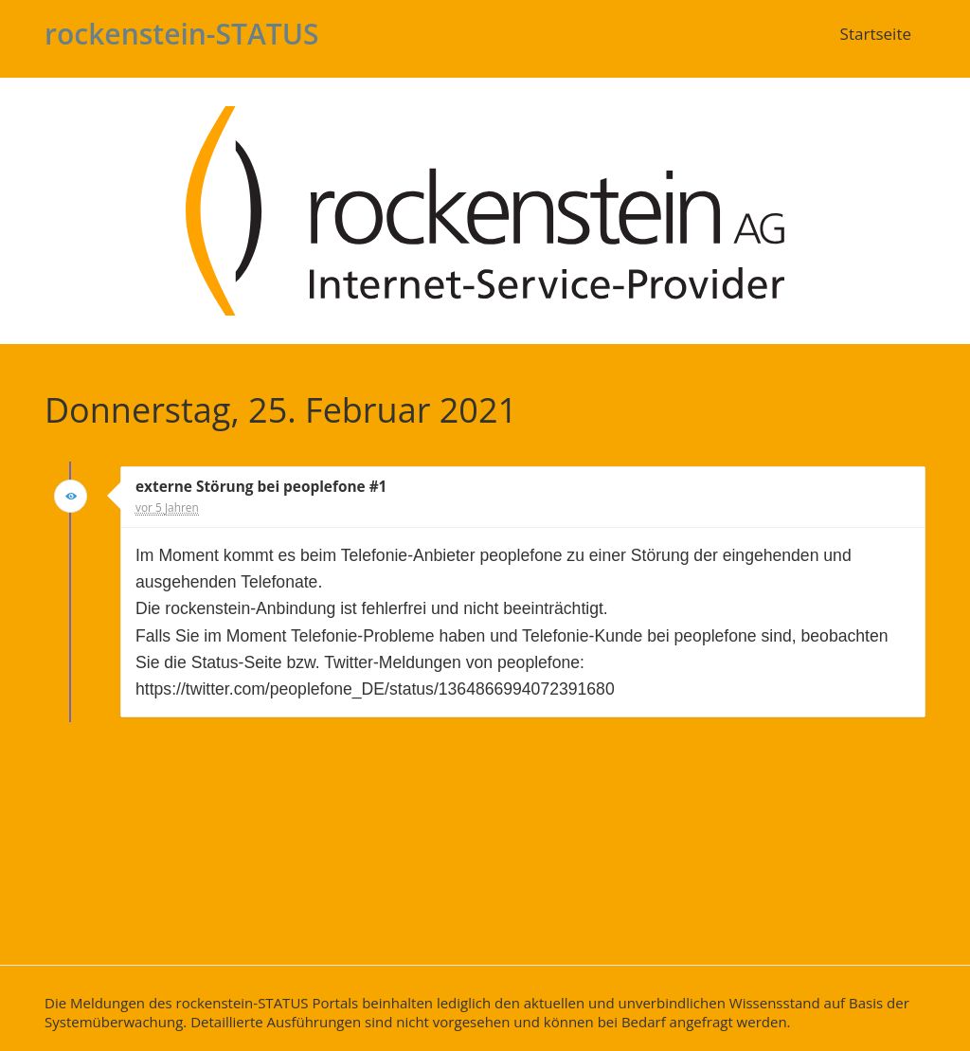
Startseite (875, 34)
